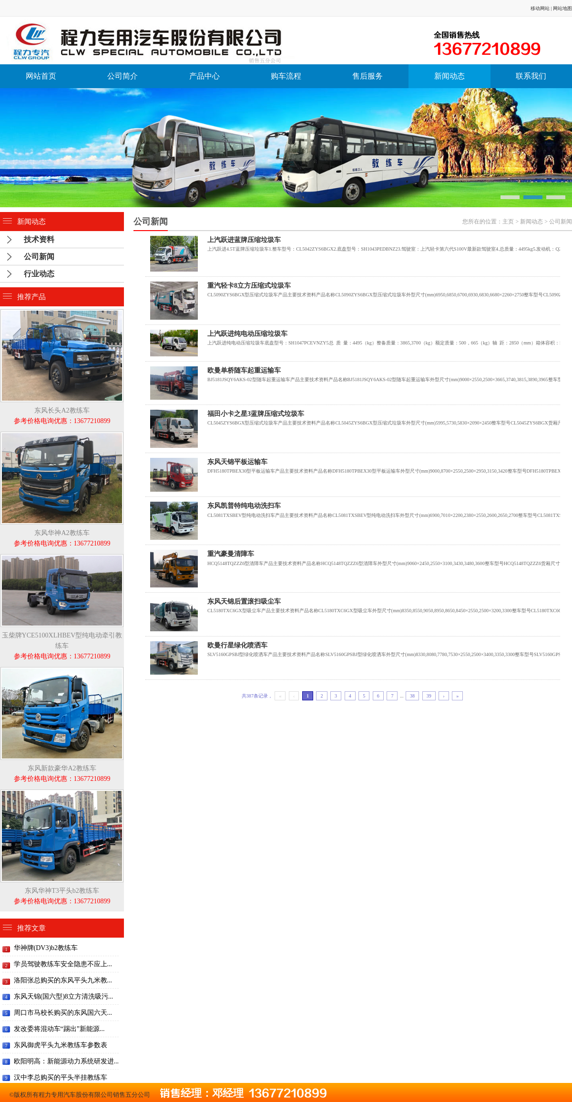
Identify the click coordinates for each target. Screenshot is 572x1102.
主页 (508, 221)
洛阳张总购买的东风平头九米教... (63, 980)
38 (412, 695)
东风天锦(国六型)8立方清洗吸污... (63, 996)
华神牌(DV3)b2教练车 (46, 947)
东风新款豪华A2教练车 (61, 768)
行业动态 (39, 274)
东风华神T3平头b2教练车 (61, 891)
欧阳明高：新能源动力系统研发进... (66, 1061)
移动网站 (540, 8)
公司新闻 (560, 221)
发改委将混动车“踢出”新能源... (59, 1028)
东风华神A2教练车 (61, 533)
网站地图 (562, 8)
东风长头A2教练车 (61, 410)
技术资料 (39, 239)
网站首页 (41, 76)
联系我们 (531, 76)
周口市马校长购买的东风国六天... (63, 1012)
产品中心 (204, 76)
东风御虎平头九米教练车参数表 (60, 1045)
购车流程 (286, 76)
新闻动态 (449, 76)
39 (429, 695)
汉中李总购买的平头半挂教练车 (60, 1077)
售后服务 (367, 76)
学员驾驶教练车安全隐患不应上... (63, 964)
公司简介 (122, 76)
